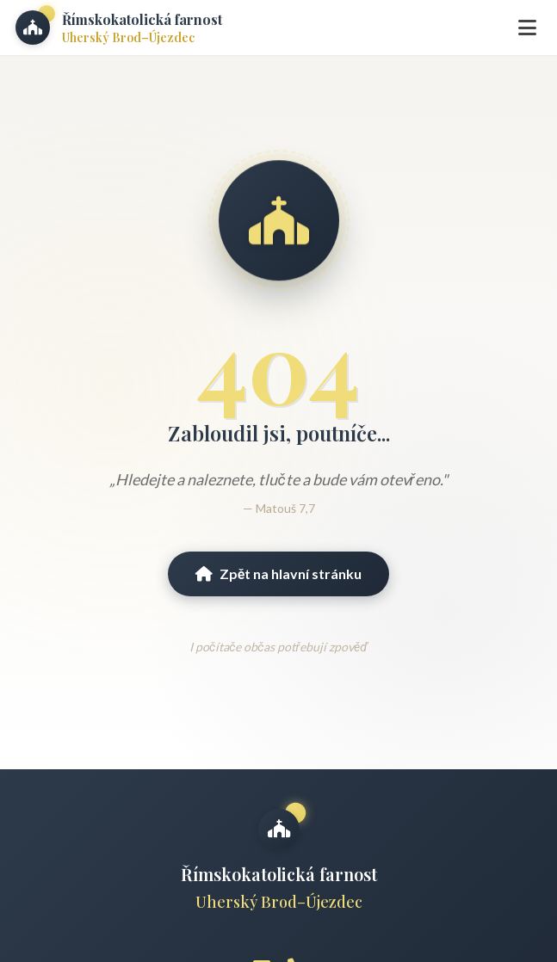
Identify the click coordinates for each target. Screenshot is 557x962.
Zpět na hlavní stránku (278, 573)
